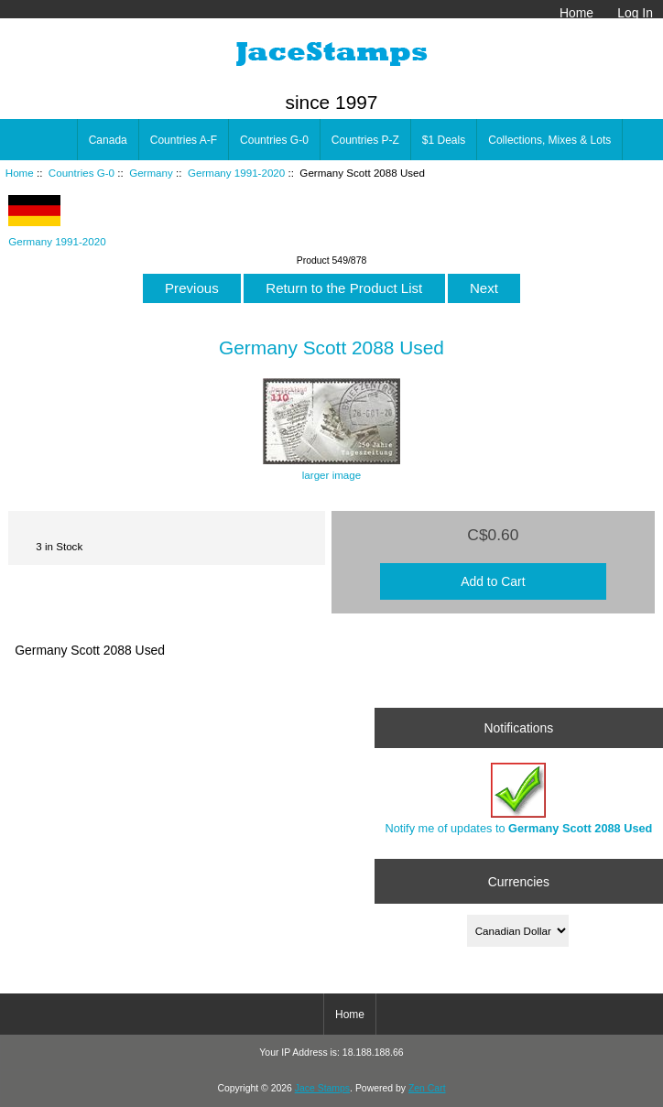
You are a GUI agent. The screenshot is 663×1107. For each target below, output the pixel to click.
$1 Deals (443, 140)
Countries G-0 (81, 173)
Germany (151, 173)
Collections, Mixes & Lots (549, 140)
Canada (108, 140)
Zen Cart (427, 1088)
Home (576, 12)
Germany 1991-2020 (236, 173)
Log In (635, 12)
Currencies (518, 881)
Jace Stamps (322, 1088)
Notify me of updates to (518, 799)
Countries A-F (183, 140)
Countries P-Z (365, 140)
